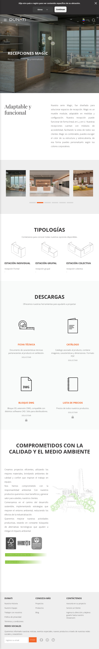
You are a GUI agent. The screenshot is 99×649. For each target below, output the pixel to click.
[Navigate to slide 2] (40, 203)
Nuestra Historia (11, 603)
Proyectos (39, 603)
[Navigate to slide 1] (32, 203)
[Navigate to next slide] (90, 183)
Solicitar (26, 357)
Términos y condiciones (14, 621)
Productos (39, 608)
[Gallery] (49, 187)
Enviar (32, 640)
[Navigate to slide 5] (62, 203)
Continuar (60, 9)
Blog (37, 612)
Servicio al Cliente (73, 608)
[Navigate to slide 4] (55, 203)
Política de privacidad (13, 617)
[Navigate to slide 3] (47, 203)
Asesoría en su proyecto (76, 603)
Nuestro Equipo (11, 608)
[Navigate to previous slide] (9, 183)
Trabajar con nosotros (13, 612)
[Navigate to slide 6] (70, 203)
